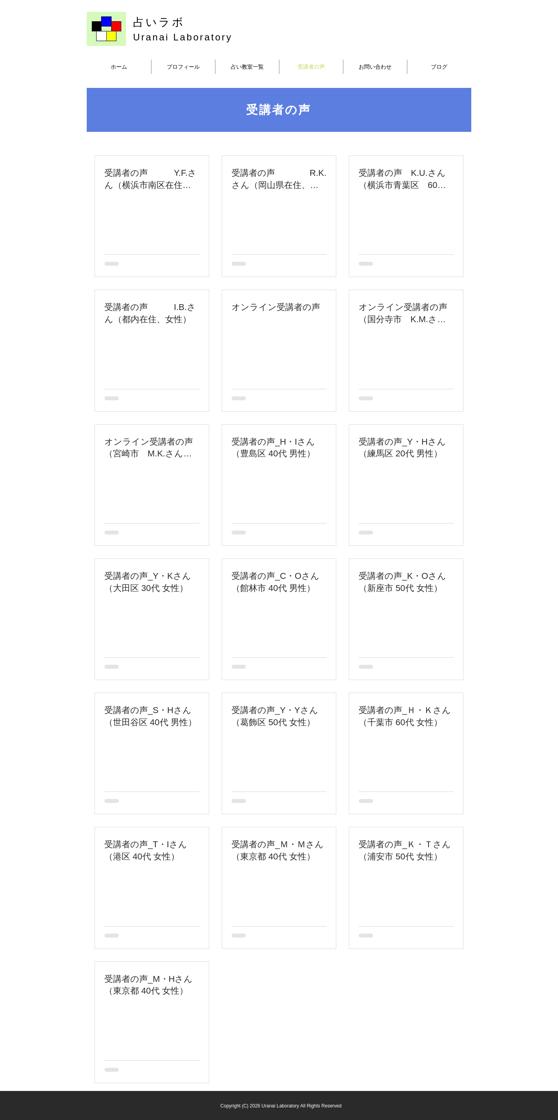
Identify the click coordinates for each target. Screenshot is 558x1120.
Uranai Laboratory (182, 37)
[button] (247, 67)
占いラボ (159, 22)
